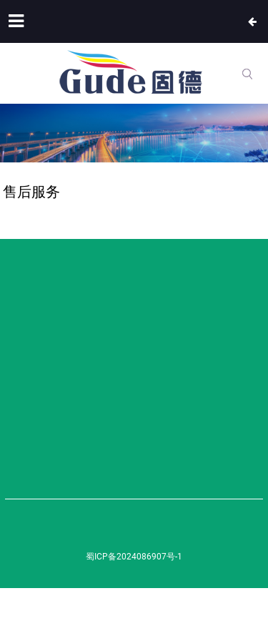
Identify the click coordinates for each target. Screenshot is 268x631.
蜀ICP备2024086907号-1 (134, 557)
